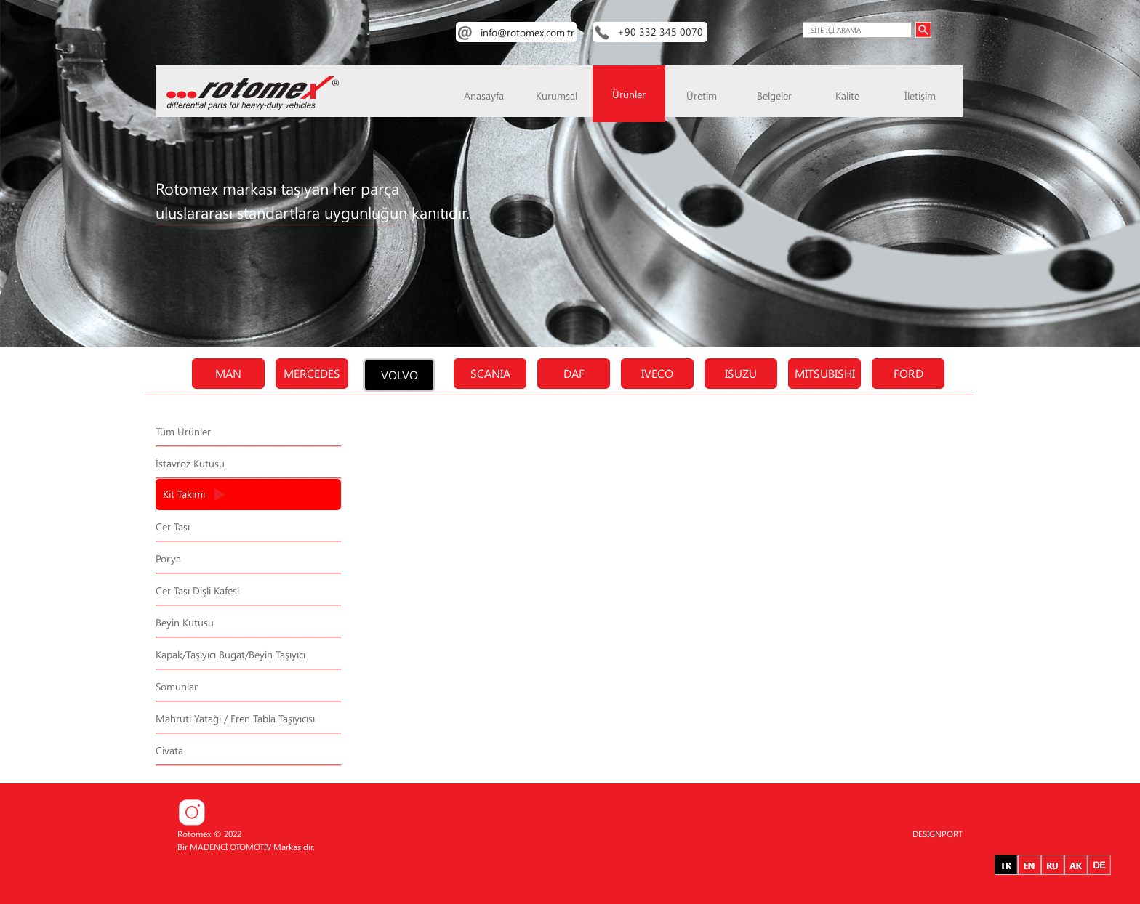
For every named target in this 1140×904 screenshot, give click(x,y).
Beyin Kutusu (185, 622)
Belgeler (774, 95)
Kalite (847, 95)
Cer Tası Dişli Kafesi (197, 590)
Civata (169, 750)
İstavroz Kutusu (190, 463)
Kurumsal (556, 95)
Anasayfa (484, 95)
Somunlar (177, 686)
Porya (168, 558)
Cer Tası (173, 526)
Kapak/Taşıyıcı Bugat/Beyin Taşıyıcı (230, 654)
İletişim (920, 95)
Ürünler (629, 94)
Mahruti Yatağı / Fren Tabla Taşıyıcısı (235, 718)
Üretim (701, 95)
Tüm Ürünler (183, 431)
